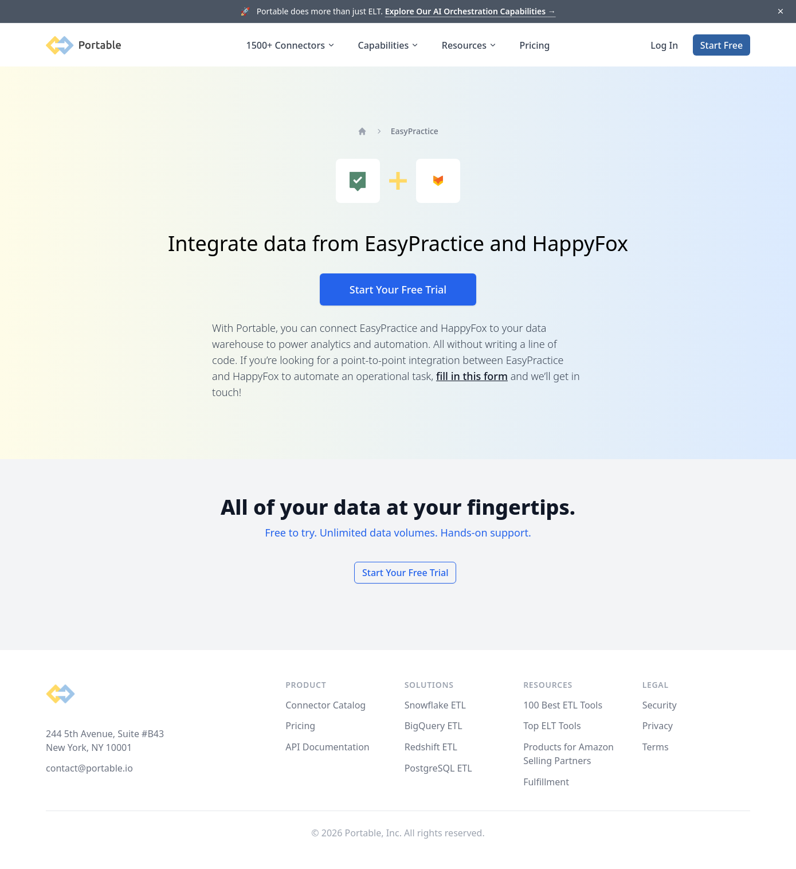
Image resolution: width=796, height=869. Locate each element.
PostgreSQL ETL (438, 768)
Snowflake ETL (435, 705)
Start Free (721, 45)
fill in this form (472, 376)
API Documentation (327, 747)
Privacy (657, 725)
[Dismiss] (780, 11)
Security (659, 705)
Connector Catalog (325, 705)
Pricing (535, 45)
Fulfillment (546, 782)
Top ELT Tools (552, 725)
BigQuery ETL (433, 725)
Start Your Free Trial (398, 289)
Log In (664, 45)
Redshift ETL (431, 747)
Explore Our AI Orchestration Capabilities (470, 11)
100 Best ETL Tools (562, 705)
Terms (655, 747)
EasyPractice (414, 131)
